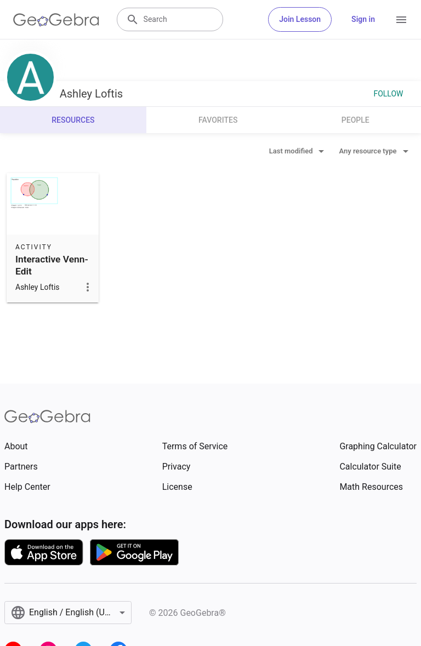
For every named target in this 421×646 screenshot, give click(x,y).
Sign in (363, 19)
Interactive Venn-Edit (51, 265)
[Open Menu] (401, 19)
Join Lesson (300, 19)
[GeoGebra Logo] (56, 19)
